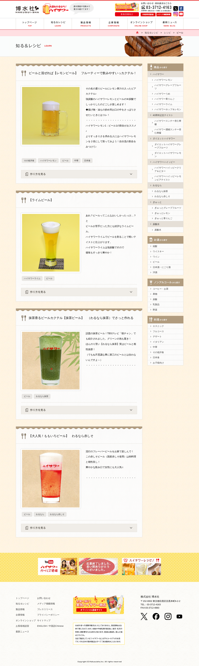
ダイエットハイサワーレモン (168, 155)
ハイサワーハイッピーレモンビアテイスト (168, 178)
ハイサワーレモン (48, 160)
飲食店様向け (127, 14)
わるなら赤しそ (57, 514)
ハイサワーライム (32, 278)
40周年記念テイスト (163, 115)
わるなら (40, 514)
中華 (76, 160)
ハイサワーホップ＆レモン (168, 109)
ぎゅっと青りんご (163, 218)
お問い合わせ (43, 598)
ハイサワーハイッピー (164, 162)
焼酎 (155, 246)
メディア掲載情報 (46, 603)
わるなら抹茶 (42, 396)
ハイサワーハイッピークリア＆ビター (168, 169)
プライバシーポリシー (48, 615)
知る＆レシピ (151, 32)
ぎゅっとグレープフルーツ (168, 208)
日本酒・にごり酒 (162, 267)
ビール (65, 160)
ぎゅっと (157, 202)
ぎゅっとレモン (162, 213)
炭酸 (155, 299)
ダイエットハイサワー (164, 138)
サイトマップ (43, 620)
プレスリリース (45, 609)
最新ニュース (22, 631)
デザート (157, 336)
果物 (155, 294)
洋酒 (155, 272)
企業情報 (20, 615)
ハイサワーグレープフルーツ (168, 87)
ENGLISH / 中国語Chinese (50, 626)
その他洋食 (29, 160)
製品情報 (20, 609)
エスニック (158, 326)
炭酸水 (156, 224)
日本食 (87, 160)
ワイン (156, 256)
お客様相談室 (22, 626)
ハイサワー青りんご (165, 99)
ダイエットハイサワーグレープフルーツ (168, 146)
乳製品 (156, 304)
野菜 (155, 309)
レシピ (167, 32)
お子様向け (158, 362)
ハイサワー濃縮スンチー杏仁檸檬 (168, 131)
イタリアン (158, 342)
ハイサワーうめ (162, 93)
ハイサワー (158, 74)
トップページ (22, 598)
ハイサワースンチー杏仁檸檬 (168, 123)
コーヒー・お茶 (160, 289)
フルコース (158, 331)
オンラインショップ (26, 620)
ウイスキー (158, 251)
